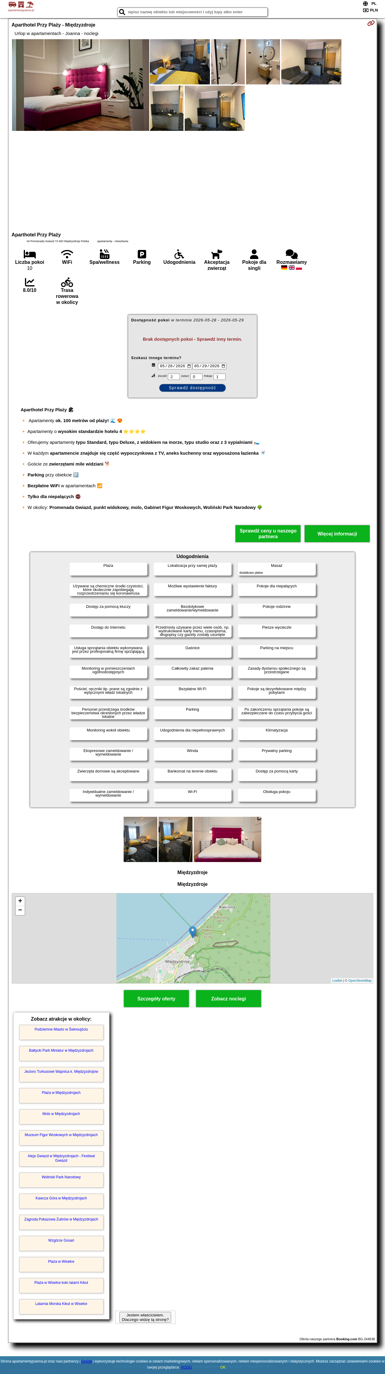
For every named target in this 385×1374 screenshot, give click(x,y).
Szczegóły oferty (156, 998)
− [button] (20, 910)
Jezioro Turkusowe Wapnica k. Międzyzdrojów (61, 1071)
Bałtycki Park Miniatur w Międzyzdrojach (61, 1050)
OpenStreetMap (360, 980)
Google (87, 1361)
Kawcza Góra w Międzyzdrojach (61, 1198)
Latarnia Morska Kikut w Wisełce (61, 1304)
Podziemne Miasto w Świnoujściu (61, 1029)
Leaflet (337, 980)
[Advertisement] (192, 180)
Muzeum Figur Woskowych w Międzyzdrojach (61, 1135)
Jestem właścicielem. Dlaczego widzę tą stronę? (145, 1317)
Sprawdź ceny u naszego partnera (268, 533)
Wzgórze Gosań (61, 1240)
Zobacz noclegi (228, 998)
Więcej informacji (337, 533)
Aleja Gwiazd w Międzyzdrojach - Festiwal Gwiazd (61, 1158)
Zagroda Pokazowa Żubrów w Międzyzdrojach (61, 1219)
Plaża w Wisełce (61, 1261)
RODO (186, 1367)
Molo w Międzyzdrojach (61, 1114)
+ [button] (20, 901)
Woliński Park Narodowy (61, 1177)
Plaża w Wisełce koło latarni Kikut (61, 1283)
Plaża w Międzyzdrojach (61, 1093)
